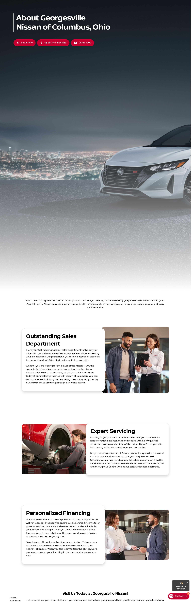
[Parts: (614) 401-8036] (121, 2)
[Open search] (161, 8)
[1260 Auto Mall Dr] (182, 2)
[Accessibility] (7, 2)
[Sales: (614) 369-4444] (138, 2)
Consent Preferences (15, 598)
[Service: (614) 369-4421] (104, 2)
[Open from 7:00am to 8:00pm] (161, 2)
